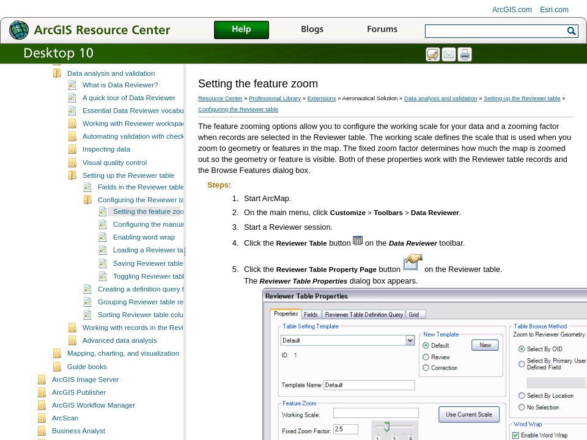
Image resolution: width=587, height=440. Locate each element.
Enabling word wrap (144, 237)
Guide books (87, 367)
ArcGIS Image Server (85, 380)
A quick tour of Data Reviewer (129, 98)
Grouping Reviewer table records (149, 302)
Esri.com (554, 10)
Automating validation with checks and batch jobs (159, 137)
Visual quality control (115, 163)
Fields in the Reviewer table (141, 187)
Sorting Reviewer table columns (147, 315)
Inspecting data (106, 149)
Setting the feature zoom (151, 212)
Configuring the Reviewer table (146, 200)
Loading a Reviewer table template (167, 250)
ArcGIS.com (512, 10)
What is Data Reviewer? (120, 85)
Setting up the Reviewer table (128, 176)
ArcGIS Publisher (79, 393)
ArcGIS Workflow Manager (93, 405)
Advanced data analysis (120, 341)
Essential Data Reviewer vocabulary (139, 111)
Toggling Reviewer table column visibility (175, 276)
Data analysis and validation (111, 74)
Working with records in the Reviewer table (149, 328)
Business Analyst (78, 431)
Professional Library (275, 98)
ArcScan (65, 418)
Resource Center (220, 98)
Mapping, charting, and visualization (123, 354)
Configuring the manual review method (173, 225)
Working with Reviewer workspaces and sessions (159, 124)
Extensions (322, 98)
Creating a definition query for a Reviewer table (171, 289)
